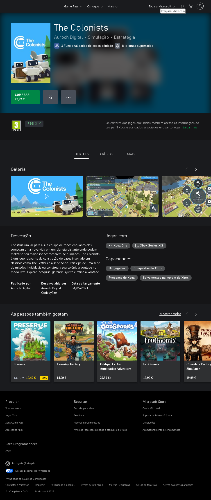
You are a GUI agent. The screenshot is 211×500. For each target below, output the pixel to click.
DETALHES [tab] (81, 154)
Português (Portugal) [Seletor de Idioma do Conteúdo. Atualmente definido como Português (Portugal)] (23, 463)
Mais (111, 6)
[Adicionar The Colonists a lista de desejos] (50, 97)
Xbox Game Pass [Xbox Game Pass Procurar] (14, 422)
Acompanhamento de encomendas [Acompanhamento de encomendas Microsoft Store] (161, 429)
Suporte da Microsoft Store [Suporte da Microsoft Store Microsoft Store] (157, 415)
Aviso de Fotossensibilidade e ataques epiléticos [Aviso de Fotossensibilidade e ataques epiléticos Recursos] (100, 429)
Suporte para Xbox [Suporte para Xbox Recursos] (84, 408)
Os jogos (93, 6)
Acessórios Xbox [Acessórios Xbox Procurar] (14, 429)
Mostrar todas (170, 313)
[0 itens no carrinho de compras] (191, 5)
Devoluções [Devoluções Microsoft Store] (149, 422)
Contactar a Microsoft (17, 484)
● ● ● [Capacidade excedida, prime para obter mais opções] (68, 97)
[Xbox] (50, 6)
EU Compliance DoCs (17, 491)
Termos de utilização (92, 484)
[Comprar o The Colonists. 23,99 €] (25, 97)
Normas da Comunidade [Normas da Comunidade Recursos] (87, 422)
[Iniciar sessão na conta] (200, 6)
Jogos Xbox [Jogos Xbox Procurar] (11, 415)
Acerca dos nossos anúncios (178, 484)
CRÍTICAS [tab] (106, 154)
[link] (30, 351)
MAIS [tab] (130, 154)
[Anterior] (186, 169)
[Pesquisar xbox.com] (182, 6)
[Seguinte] (195, 169)
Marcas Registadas (119, 484)
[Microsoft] (20, 6)
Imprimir (40, 484)
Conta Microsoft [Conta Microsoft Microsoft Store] (151, 408)
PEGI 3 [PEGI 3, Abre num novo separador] (34, 124)
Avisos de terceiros (146, 484)
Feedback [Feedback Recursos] (79, 415)
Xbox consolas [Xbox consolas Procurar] (13, 408)
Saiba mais (190, 127)
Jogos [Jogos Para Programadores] (8, 450)
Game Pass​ (71, 6)
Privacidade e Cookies (63, 484)
